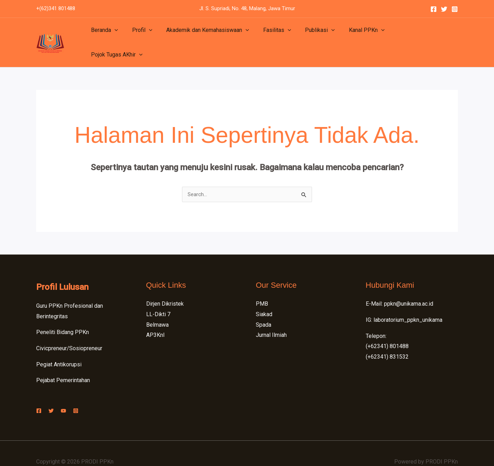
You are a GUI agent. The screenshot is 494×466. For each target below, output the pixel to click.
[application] (113, 34)
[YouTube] (70, 394)
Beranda (103, 34)
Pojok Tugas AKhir (406, 34)
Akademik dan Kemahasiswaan (200, 34)
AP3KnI (155, 318)
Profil (138, 34)
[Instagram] (454, 9)
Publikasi (307, 34)
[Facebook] (433, 9)
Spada (263, 308)
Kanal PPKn (351, 34)
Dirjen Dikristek (165, 287)
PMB (262, 287)
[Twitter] (444, 9)
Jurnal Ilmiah (271, 318)
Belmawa (157, 308)
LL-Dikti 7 (158, 297)
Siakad (264, 297)
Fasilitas (267, 34)
